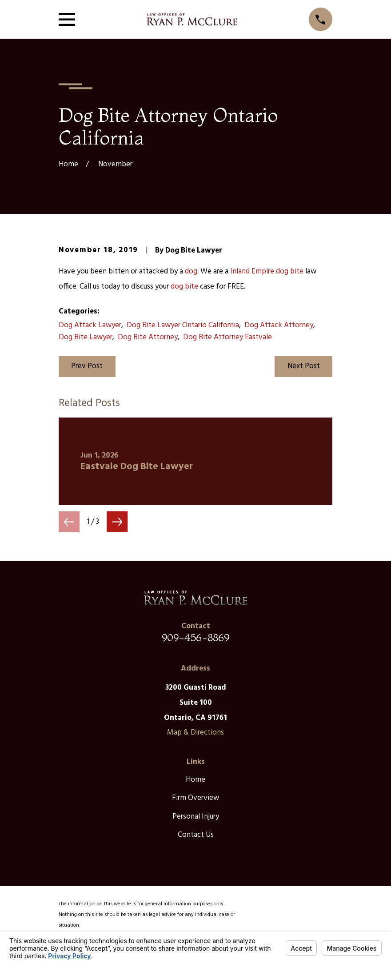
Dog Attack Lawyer (90, 325)
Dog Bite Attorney (148, 337)
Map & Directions (195, 733)
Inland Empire (252, 271)
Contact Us (196, 835)
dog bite (289, 271)
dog (191, 271)
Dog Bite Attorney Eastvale (227, 337)
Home (195, 780)
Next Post (303, 366)
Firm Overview (195, 798)
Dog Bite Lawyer (85, 337)
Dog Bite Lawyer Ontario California (183, 325)
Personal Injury (195, 817)
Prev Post (87, 366)
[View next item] (117, 521)
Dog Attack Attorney (278, 325)
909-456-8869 (195, 637)
